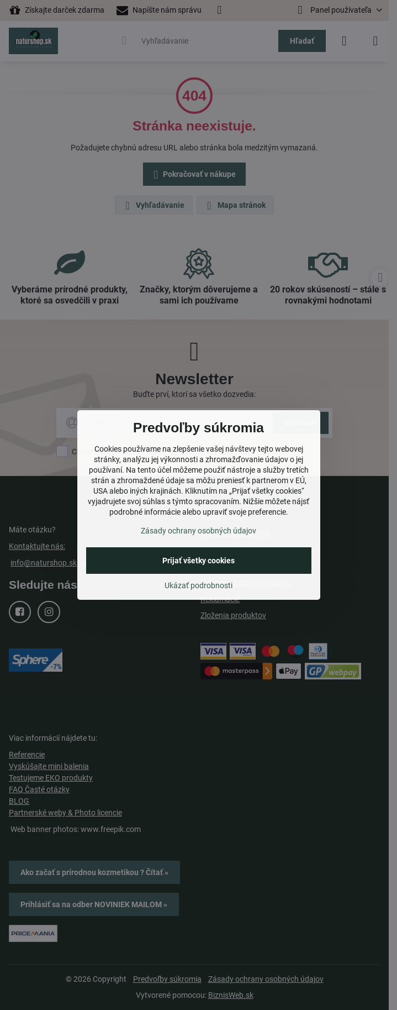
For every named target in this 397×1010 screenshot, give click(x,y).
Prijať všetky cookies (198, 560)
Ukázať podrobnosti (198, 585)
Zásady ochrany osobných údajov (198, 530)
